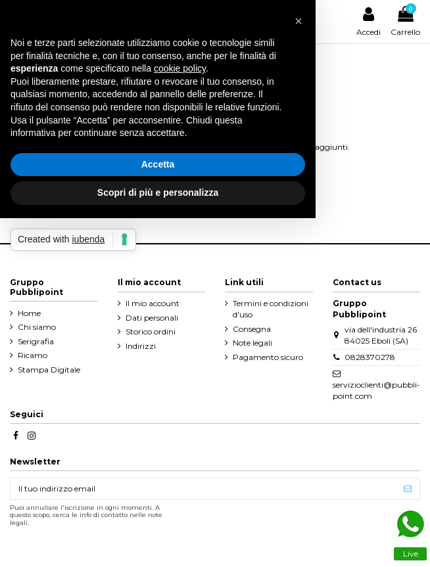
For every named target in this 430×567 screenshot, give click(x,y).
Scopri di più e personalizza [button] (157, 192)
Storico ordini (151, 331)
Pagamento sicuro (268, 357)
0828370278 (370, 357)
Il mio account (152, 303)
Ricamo (32, 355)
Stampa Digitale (49, 369)
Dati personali (152, 318)
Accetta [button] (158, 164)
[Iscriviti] (407, 488)
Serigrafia (36, 341)
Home (29, 313)
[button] (298, 21)
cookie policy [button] (180, 68)
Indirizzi (141, 346)
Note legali (252, 343)
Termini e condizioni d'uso (270, 308)
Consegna (252, 329)
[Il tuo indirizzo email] (203, 488)
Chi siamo (37, 327)
